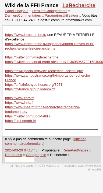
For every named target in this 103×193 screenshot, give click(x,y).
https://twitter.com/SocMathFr (27, 116)
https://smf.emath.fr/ (20, 121)
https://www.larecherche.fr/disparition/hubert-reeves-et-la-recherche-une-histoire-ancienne (49, 46)
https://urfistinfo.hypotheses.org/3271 (33, 85)
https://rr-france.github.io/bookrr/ (30, 89)
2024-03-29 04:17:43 (21, 150)
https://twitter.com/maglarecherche (31, 57)
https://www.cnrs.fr (19, 98)
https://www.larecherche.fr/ (25, 35)
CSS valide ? (47, 165)
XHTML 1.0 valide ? (23, 165)
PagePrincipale (16, 11)
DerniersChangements (49, 11)
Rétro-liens (13, 155)
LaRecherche (78, 5)
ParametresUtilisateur (61, 15)
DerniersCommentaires (23, 15)
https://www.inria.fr (19, 103)
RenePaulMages (75, 150)
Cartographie (36, 155)
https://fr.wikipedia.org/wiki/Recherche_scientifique (44, 71)
